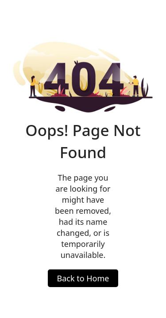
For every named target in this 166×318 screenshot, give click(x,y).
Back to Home (83, 278)
